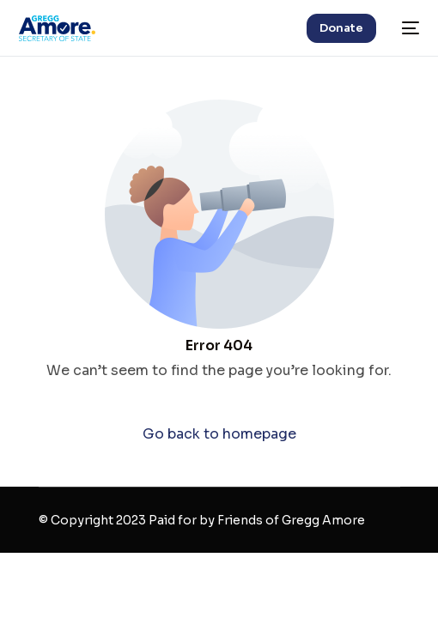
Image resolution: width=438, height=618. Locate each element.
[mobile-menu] (406, 28)
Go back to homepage (219, 434)
